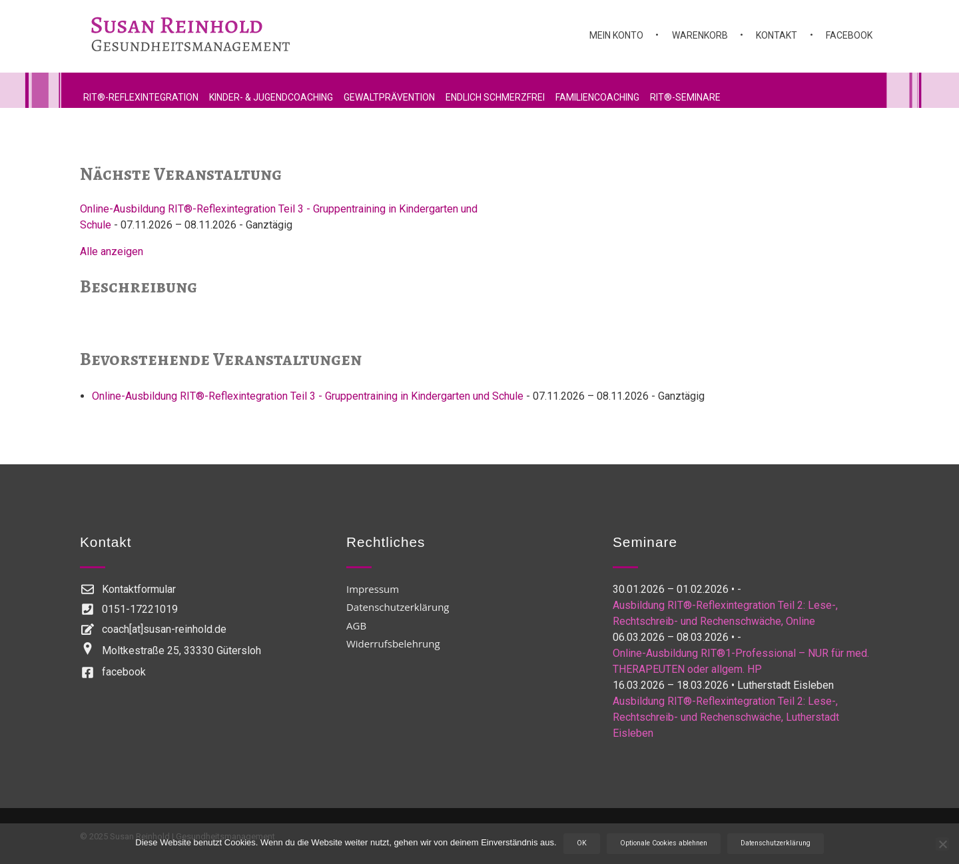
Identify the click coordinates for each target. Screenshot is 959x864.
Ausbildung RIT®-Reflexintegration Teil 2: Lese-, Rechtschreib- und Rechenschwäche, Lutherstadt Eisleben (726, 717)
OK (582, 843)
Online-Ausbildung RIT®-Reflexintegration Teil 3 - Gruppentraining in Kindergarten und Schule (307, 396)
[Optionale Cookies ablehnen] (942, 844)
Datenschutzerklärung (775, 843)
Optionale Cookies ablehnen (663, 843)
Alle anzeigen (111, 251)
